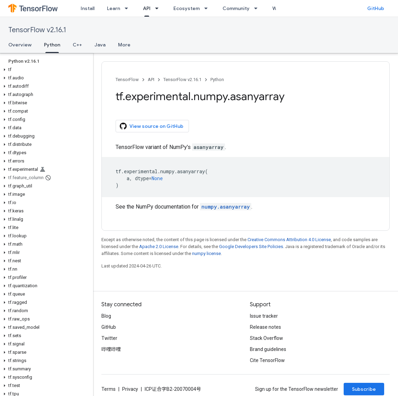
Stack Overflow (266, 338)
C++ (77, 45)
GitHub (375, 8)
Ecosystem (186, 8)
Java (100, 45)
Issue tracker (264, 316)
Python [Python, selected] (52, 45)
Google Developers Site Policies (251, 246)
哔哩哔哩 (111, 349)
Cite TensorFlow (267, 360)
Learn (113, 8)
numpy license (206, 253)
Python (217, 79)
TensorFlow (127, 79)
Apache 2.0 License (158, 246)
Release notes (265, 327)
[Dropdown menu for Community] (258, 8)
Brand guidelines (268, 349)
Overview (19, 45)
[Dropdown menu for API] (159, 8)
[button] (45, 69)
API (151, 79)
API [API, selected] (147, 8)
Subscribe (364, 389)
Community (236, 8)
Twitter (109, 338)
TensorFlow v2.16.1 (37, 30)
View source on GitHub (151, 126)
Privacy (130, 389)
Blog (106, 316)
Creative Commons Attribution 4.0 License (289, 239)
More (124, 45)
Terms (108, 389)
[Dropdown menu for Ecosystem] (208, 8)
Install (87, 8)
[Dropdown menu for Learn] (128, 8)
